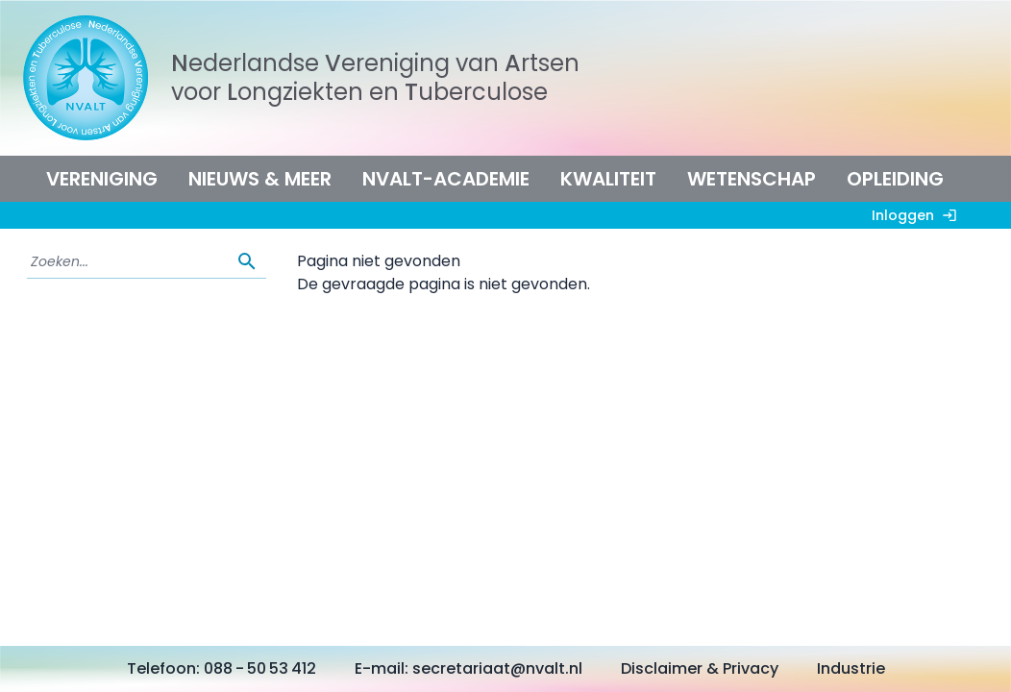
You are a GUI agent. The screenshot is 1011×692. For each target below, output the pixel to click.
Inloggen (918, 215)
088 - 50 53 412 (260, 668)
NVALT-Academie (446, 178)
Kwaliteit (608, 178)
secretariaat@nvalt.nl (497, 668)
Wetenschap (751, 178)
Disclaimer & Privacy (699, 668)
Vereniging (102, 178)
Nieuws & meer (260, 178)
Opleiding (895, 178)
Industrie (851, 668)
